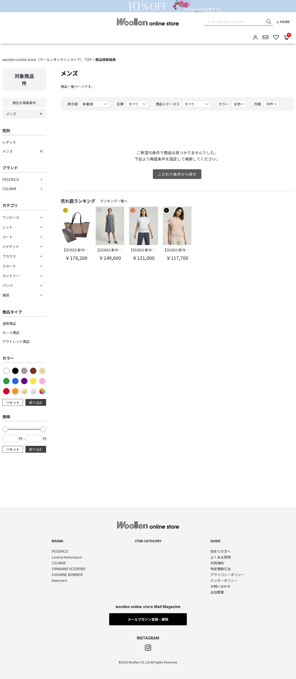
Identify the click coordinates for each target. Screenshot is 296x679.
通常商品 (9, 323)
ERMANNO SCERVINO (69, 569)
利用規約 (217, 563)
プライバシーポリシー (227, 574)
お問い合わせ (220, 586)
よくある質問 (220, 557)
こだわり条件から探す (177, 174)
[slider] (5, 429)
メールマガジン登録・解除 (148, 619)
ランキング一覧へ (113, 200)
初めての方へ (220, 551)
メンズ (11, 113)
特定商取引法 (220, 569)
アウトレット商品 (16, 341)
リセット (13, 402)
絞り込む (36, 402)
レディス (9, 142)
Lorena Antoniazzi (67, 557)
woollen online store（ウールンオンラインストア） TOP (46, 59)
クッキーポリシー (224, 580)
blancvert (59, 580)
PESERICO (10, 179)
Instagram (148, 648)
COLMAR (9, 188)
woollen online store (148, 21)
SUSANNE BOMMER (67, 574)
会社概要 (217, 592)
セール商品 (10, 332)
